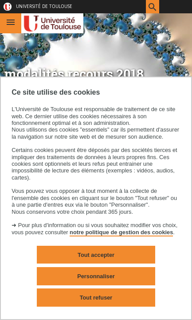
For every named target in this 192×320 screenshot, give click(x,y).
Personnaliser (96, 276)
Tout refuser (96, 297)
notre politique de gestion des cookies (121, 232)
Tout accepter (96, 255)
